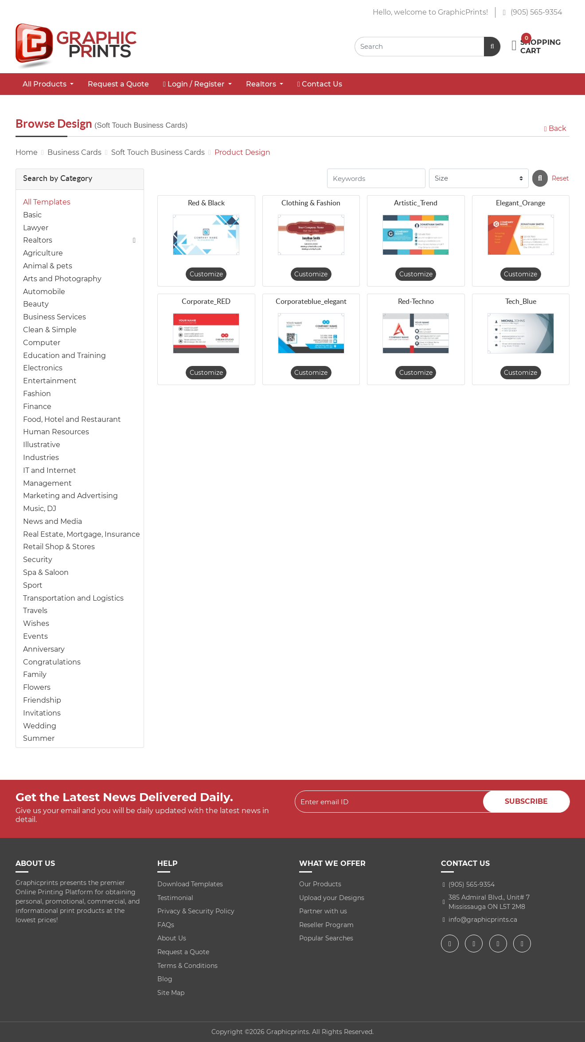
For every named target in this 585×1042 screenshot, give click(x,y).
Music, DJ (39, 508)
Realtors (37, 240)
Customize (206, 274)
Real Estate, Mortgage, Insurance (81, 534)
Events (35, 636)
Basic (32, 215)
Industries (41, 457)
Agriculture (43, 253)
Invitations (42, 713)
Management (47, 483)
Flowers (37, 687)
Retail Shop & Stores (59, 547)
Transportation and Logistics (73, 598)
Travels (35, 610)
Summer (39, 738)
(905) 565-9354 (532, 12)
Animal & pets (47, 266)
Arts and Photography (62, 279)
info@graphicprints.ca (482, 920)
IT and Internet (49, 470)
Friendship (42, 700)
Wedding (39, 726)
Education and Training (64, 355)
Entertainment (50, 381)
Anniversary (44, 649)
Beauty (36, 304)
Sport (33, 585)
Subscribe (526, 801)
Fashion (37, 393)
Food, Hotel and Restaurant (72, 419)
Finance (37, 406)
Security (37, 559)
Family (35, 674)
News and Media (52, 521)
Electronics (42, 368)
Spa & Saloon (46, 572)
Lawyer (35, 228)
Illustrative (41, 444)
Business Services (54, 317)
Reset (560, 178)
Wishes (36, 623)
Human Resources (56, 432)
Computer (41, 342)
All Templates (46, 202)
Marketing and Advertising (70, 496)
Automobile (44, 291)
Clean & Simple (50, 330)
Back (554, 128)
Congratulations (52, 662)
